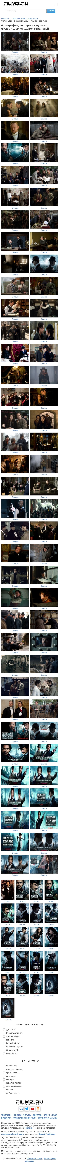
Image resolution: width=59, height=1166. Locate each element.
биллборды (11, 1066)
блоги (47, 1115)
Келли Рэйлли (12, 1043)
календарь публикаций (24, 1118)
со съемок (10, 1076)
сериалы (37, 1115)
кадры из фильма (14, 1069)
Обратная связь (34, 1159)
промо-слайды (13, 1073)
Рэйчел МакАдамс (14, 1047)
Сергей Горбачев (47, 1134)
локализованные (13, 1086)
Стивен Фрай (12, 1050)
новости (17, 1115)
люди (54, 1115)
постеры (10, 1079)
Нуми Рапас (11, 1054)
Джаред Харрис (13, 1036)
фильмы (27, 1115)
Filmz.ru (28, 1128)
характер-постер (13, 1083)
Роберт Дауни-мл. (14, 1033)
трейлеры (6, 1115)
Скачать (15, 52)
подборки (6, 1118)
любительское (12, 1093)
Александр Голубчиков (12, 1134)
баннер (9, 1090)
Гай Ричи (10, 1040)
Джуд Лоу (10, 1029)
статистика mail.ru (47, 1118)
